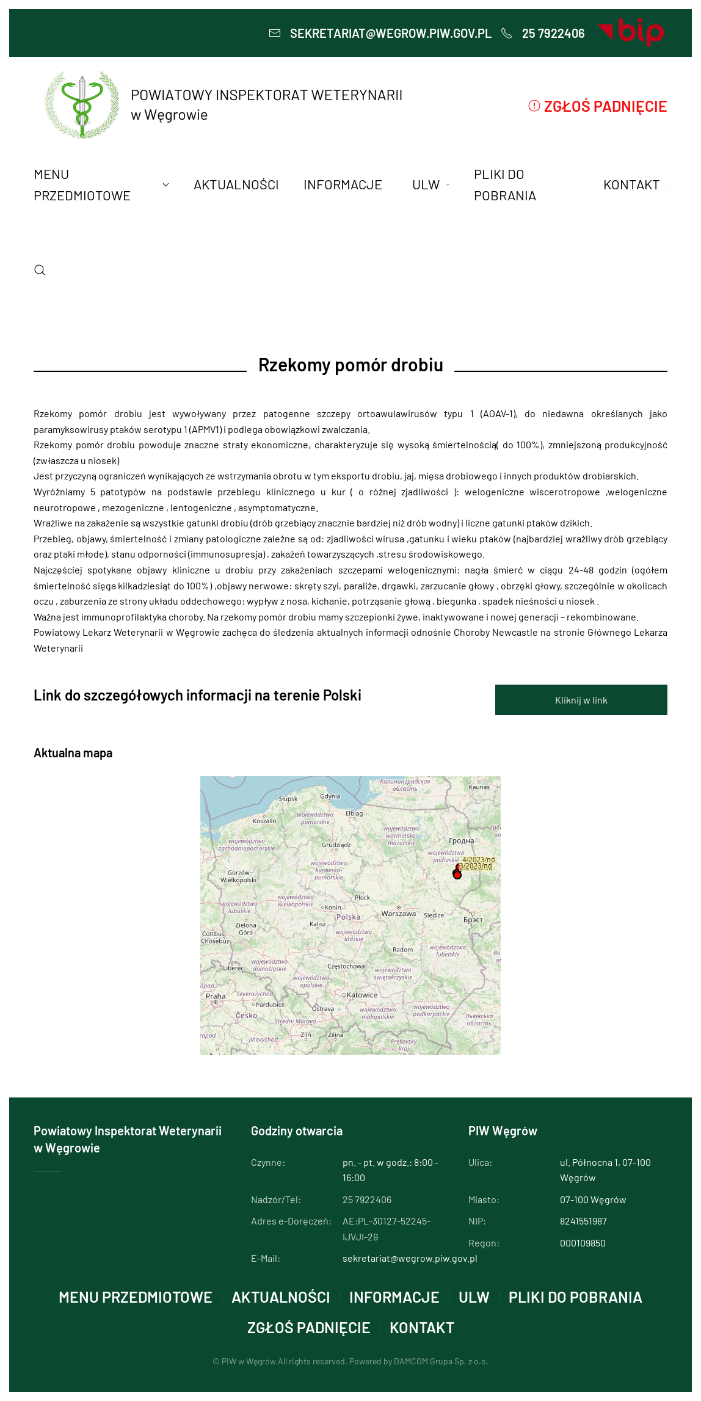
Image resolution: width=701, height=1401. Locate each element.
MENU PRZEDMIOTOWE (135, 1296)
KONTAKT (422, 1327)
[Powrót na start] (222, 105)
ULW (474, 1296)
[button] (40, 269)
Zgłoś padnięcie (597, 105)
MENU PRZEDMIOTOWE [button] (101, 184)
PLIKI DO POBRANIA (505, 184)
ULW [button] (430, 184)
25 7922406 (543, 33)
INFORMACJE (394, 1296)
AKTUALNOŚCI (236, 184)
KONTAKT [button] (635, 184)
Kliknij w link (581, 699)
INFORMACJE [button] (342, 184)
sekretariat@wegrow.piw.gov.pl (380, 33)
